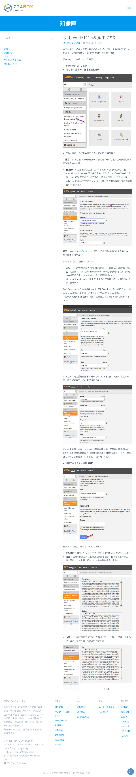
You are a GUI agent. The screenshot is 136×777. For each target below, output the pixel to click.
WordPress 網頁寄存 (62, 714)
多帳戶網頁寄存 (62, 720)
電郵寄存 (59, 744)
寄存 (6, 49)
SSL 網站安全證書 (71, 42)
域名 (6, 56)
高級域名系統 (10, 64)
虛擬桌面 (59, 730)
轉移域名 (81, 712)
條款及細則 (126, 731)
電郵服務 (8, 52)
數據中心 (125, 716)
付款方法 (125, 721)
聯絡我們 (125, 712)
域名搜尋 (81, 707)
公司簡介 (125, 707)
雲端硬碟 (59, 725)
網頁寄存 (59, 707)
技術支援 (125, 726)
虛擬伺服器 (60, 735)
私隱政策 (125, 736)
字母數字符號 (85, 251)
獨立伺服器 (60, 739)
